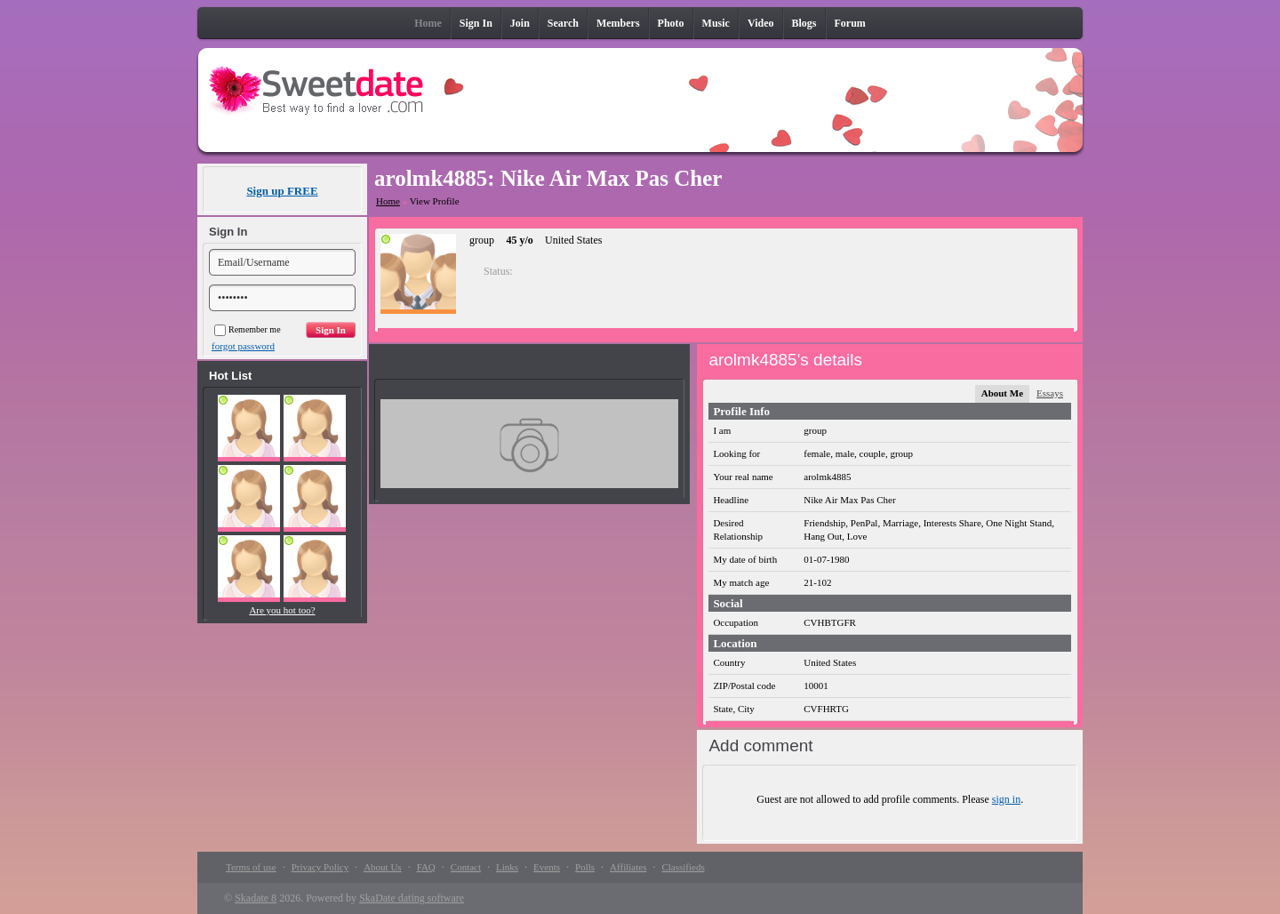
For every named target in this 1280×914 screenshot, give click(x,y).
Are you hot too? (282, 610)
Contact (466, 867)
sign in (1006, 799)
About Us (382, 867)
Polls (585, 867)
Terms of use (251, 867)
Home (388, 201)
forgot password (243, 346)
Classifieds (682, 867)
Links (507, 867)
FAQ (426, 867)
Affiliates (628, 867)
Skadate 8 (255, 898)
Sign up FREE (281, 190)
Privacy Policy (320, 867)
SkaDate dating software (411, 898)
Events (546, 867)
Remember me (247, 329)
